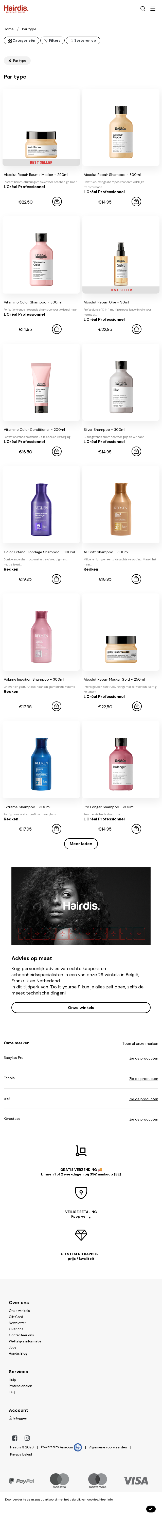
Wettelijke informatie (25, 1341)
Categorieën (21, 40)
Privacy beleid (21, 1454)
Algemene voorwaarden (108, 1447)
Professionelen (20, 1386)
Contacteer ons (21, 1335)
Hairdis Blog (18, 1353)
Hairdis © (17, 1447)
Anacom (71, 1447)
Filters (52, 40)
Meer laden (81, 843)
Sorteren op (83, 40)
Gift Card (16, 1317)
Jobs (12, 1347)
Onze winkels (81, 1007)
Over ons (16, 1329)
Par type (17, 60)
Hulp (12, 1380)
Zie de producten (143, 1058)
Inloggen (18, 1418)
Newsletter (17, 1323)
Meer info (106, 1499)
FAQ (12, 1392)
